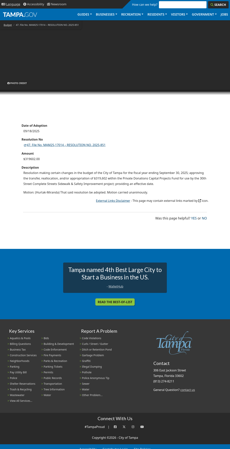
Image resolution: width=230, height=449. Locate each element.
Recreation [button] (131, 14)
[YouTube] (142, 427)
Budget (8, 25)
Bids (46, 338)
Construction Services (23, 355)
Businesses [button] (105, 14)
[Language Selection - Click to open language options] (11, 4)
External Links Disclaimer (113, 201)
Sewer (85, 383)
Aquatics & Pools (20, 338)
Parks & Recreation (55, 361)
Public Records (53, 378)
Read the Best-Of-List (115, 302)
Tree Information (54, 389)
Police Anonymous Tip (95, 378)
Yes (194, 217)
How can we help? (144, 4)
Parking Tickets (53, 366)
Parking (14, 366)
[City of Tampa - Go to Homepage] (20, 14)
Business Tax (18, 349)
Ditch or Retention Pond (97, 349)
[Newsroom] (57, 4)
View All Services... (21, 401)
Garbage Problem (93, 355)
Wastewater (17, 395)
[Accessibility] (34, 4)
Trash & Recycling (21, 389)
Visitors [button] (178, 14)
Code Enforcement (55, 349)
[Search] (218, 4)
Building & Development (59, 344)
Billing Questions (20, 344)
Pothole (87, 372)
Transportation (53, 383)
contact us (187, 390)
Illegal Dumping (92, 366)
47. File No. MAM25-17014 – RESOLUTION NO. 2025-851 (64, 145)
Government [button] (203, 14)
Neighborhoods (19, 361)
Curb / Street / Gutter (95, 344)
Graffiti (86, 361)
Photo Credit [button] (17, 83)
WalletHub (116, 286)
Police (13, 378)
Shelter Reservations (22, 383)
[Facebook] (115, 427)
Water (47, 395)
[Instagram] (133, 427)
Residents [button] (156, 14)
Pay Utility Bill (18, 372)
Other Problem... (92, 395)
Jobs (224, 14)
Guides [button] (83, 14)
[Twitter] (124, 427)
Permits (48, 372)
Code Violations (91, 338)
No (204, 217)
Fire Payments (52, 355)
